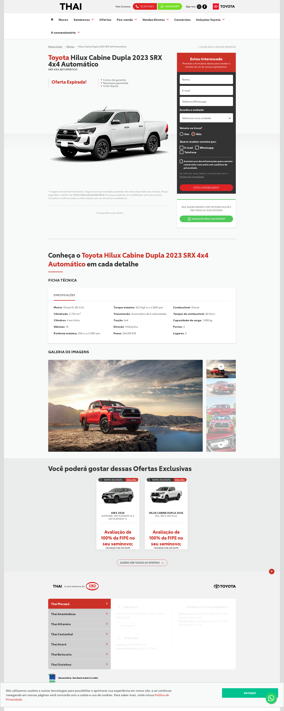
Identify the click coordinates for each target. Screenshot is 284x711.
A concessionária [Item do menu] (65, 32)
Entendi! (250, 693)
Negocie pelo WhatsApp (208, 219)
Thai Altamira (79, 624)
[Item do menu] (52, 19)
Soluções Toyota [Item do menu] (210, 19)
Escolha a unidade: (192, 110)
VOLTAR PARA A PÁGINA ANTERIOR (217, 46)
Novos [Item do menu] (63, 19)
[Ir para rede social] (199, 6)
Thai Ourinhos (79, 664)
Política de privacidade (192, 176)
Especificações (64, 295)
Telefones (147, 6)
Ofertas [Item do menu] (105, 19)
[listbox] (206, 117)
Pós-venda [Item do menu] (127, 19)
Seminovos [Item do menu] (84, 19)
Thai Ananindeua (79, 614)
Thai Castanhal (79, 634)
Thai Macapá (79, 603)
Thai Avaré (79, 644)
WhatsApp (172, 6)
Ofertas (70, 46)
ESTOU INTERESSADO (206, 187)
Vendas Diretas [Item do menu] (155, 19)
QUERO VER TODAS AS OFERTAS (141, 562)
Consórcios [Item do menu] (182, 19)
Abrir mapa (126, 625)
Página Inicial (55, 46)
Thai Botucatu (79, 654)
